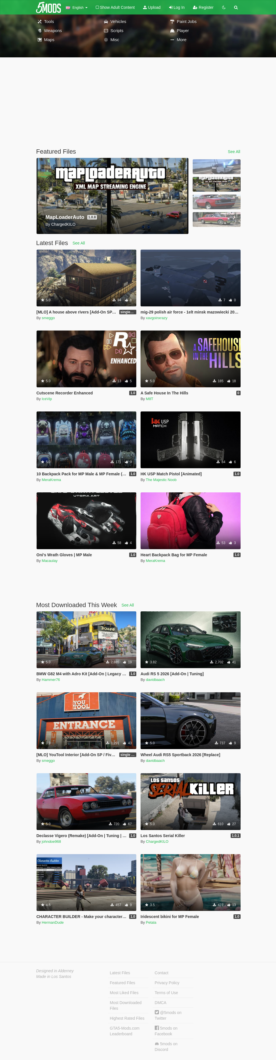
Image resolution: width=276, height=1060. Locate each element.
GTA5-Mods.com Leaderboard (125, 1031)
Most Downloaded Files (126, 1005)
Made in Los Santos (53, 976)
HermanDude (52, 922)
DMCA (160, 1002)
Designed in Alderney (55, 971)
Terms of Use (166, 992)
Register (203, 7)
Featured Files (122, 982)
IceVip (47, 399)
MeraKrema (51, 480)
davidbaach (155, 680)
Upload (151, 7)
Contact (161, 973)
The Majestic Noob (161, 480)
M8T (149, 399)
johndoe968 (51, 841)
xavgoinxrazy (156, 318)
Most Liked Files (124, 992)
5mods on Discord (166, 1047)
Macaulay (50, 561)
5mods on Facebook (166, 1031)
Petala (151, 922)
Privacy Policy (167, 982)
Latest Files (120, 973)
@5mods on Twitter (168, 1015)
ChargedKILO (157, 841)
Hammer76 (51, 680)
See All (234, 151)
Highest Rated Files (127, 1018)
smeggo (48, 318)
